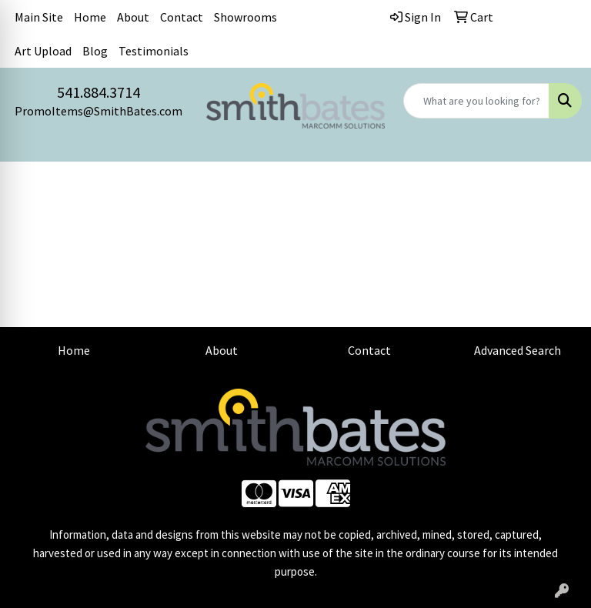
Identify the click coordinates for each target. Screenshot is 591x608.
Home (90, 17)
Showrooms (245, 17)
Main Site (39, 17)
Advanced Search (517, 350)
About (133, 17)
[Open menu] (560, 184)
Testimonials (154, 50)
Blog (95, 50)
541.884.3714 (98, 92)
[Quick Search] (476, 101)
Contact (181, 17)
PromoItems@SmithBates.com (98, 111)
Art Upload (43, 50)
